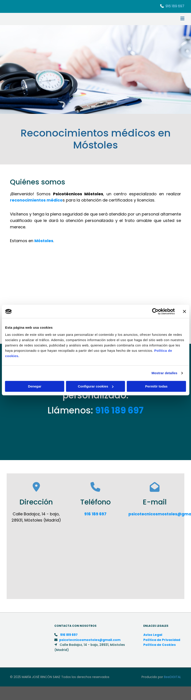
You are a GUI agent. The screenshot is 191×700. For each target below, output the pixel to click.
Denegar (34, 386)
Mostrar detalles (164, 373)
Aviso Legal (152, 635)
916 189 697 (174, 6)
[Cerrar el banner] (184, 311)
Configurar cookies (96, 386)
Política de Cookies (159, 645)
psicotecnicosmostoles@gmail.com (89, 640)
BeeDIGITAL (172, 677)
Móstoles (43, 240)
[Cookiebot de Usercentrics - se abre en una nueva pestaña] (155, 311)
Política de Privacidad (161, 640)
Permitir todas (156, 386)
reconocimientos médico (36, 200)
